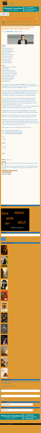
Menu (3, 14)
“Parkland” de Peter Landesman (7, 172)
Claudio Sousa (9, 31)
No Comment (20, 31)
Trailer (3, 136)
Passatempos (16, 31)
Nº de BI (20, 395)
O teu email (20, 390)
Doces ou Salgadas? (3, 424)
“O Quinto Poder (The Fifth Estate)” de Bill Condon (10, 170)
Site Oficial (3, 139)
